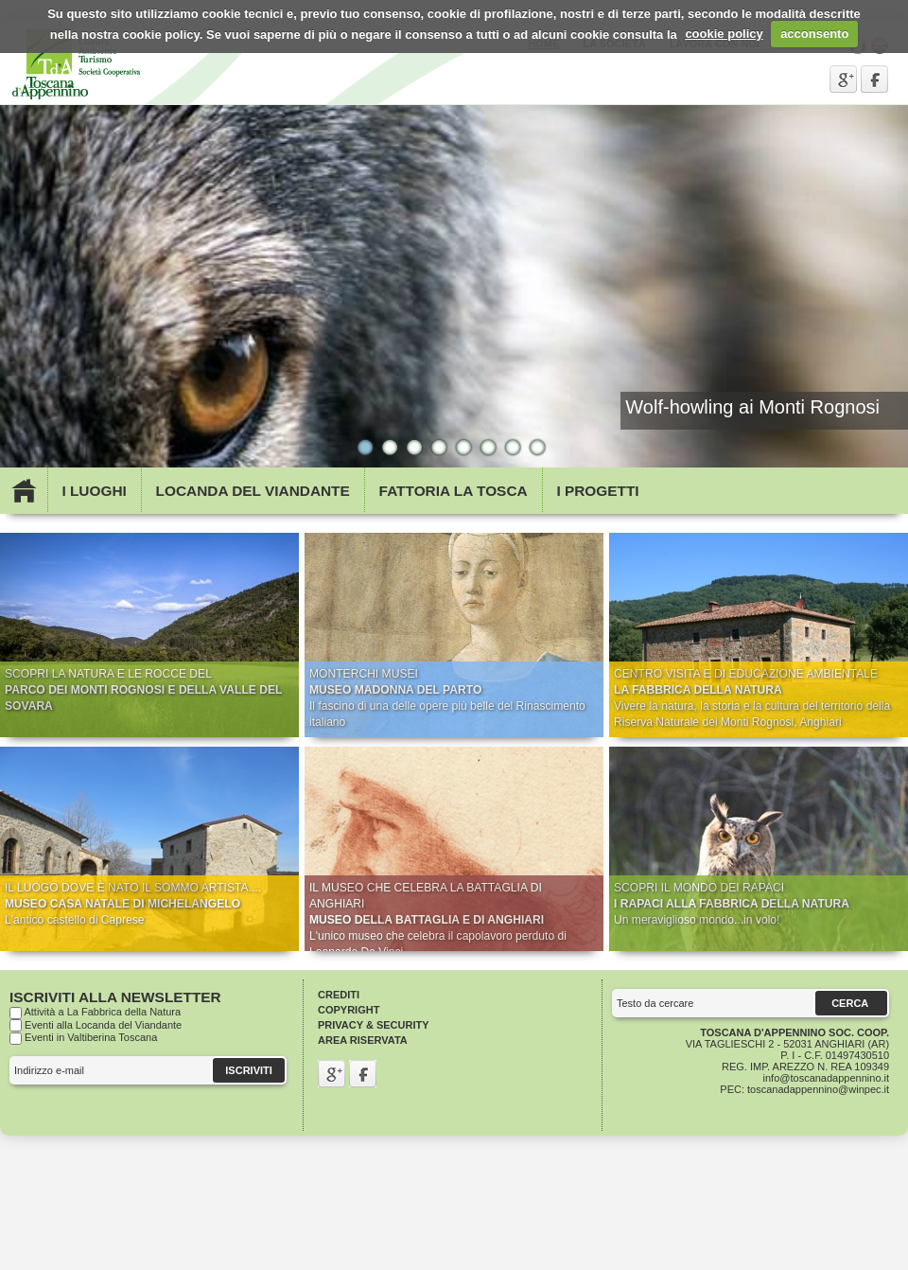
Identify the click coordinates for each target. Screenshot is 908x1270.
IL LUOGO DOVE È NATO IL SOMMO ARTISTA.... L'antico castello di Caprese (133, 903)
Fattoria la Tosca (453, 491)
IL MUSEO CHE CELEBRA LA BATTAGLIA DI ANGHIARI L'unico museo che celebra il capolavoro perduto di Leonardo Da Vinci (438, 920)
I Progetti (597, 491)
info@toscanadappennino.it (826, 1078)
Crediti (338, 994)
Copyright (348, 1009)
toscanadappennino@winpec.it (818, 1089)
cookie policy (723, 33)
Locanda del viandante (253, 491)
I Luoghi (93, 491)
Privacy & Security (373, 1025)
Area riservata (363, 1040)
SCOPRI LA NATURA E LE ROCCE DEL (143, 690)
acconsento (814, 33)
